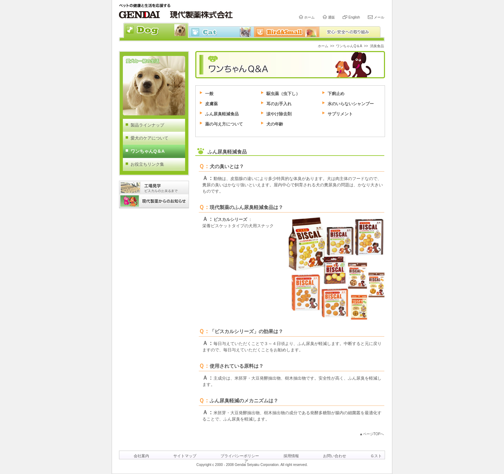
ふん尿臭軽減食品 (222, 114)
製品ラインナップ (147, 125)
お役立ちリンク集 (147, 164)
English (354, 17)
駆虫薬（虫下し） (283, 93)
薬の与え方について (224, 124)
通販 (331, 17)
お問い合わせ (334, 456)
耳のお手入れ (279, 103)
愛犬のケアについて (149, 138)
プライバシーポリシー (239, 456)
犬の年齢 (274, 124)
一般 (209, 93)
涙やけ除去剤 (279, 114)
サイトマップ (184, 456)
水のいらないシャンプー (351, 103)
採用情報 (291, 456)
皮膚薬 (211, 103)
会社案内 (141, 456)
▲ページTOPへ (371, 434)
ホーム (309, 17)
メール (379, 17)
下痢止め (336, 93)
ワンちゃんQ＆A (349, 46)
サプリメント (340, 114)
